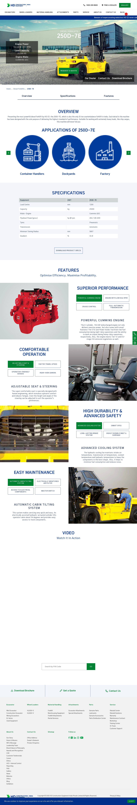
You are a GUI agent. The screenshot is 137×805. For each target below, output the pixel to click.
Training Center (115, 723)
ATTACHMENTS (63, 12)
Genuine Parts (94, 710)
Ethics (8, 761)
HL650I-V (30, 713)
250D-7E (30, 89)
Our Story (9, 738)
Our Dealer (90, 78)
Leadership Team (12, 745)
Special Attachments (75, 713)
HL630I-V (30, 710)
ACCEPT (131, 801)
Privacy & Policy (115, 796)
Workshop (113, 721)
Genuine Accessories (96, 716)
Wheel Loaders (25, 12)
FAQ (7, 768)
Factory (105, 155)
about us (97, 12)
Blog (122, 13)
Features (109, 96)
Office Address (32, 738)
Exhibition (9, 784)
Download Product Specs (68, 250)
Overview (27, 96)
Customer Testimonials (14, 756)
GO (91, 666)
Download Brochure (122, 78)
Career (8, 758)
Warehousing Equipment (56, 713)
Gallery (8, 771)
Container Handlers (32, 155)
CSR (7, 753)
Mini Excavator (11, 710)
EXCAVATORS (10, 12)
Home (8, 89)
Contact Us (104, 78)
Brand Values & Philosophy (15, 748)
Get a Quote (68, 690)
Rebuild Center (115, 710)
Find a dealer (110, 5)
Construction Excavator (14, 713)
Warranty (113, 716)
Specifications (68, 96)
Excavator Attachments (76, 710)
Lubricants (92, 713)
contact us (111, 12)
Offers (8, 779)
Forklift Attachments (55, 716)
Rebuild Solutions (116, 713)
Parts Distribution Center (97, 718)
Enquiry (125, 5)
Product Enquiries (33, 743)
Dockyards (68, 155)
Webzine (9, 776)
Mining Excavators (12, 716)
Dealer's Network (33, 740)
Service (86, 12)
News (8, 773)
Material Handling (45, 12)
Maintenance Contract (117, 718)
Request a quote (69, 71)
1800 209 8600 (92, 5)
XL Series (9, 718)
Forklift (50, 710)
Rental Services (53, 718)
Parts (75, 12)
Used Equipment (12, 721)
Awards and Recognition (14, 750)
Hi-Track (113, 726)
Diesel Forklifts (19, 89)
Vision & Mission (11, 740)
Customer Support (116, 728)
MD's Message (11, 743)
